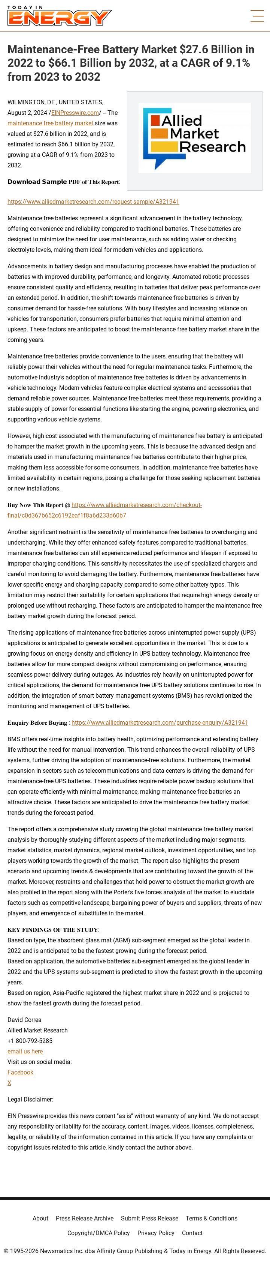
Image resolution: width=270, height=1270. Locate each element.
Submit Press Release (149, 1218)
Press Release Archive (84, 1218)
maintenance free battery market (50, 123)
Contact (192, 1233)
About (40, 1218)
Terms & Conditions (211, 1218)
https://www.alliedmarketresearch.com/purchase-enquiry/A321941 (160, 722)
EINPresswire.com (75, 112)
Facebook (20, 1072)
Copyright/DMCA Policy (98, 1233)
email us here (25, 1051)
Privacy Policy (156, 1233)
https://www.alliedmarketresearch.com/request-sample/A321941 (93, 201)
